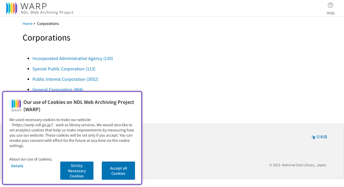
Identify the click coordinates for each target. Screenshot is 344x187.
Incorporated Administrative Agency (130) (72, 58)
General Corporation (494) (57, 89)
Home (28, 23)
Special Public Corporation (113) (63, 68)
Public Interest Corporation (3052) (65, 79)
